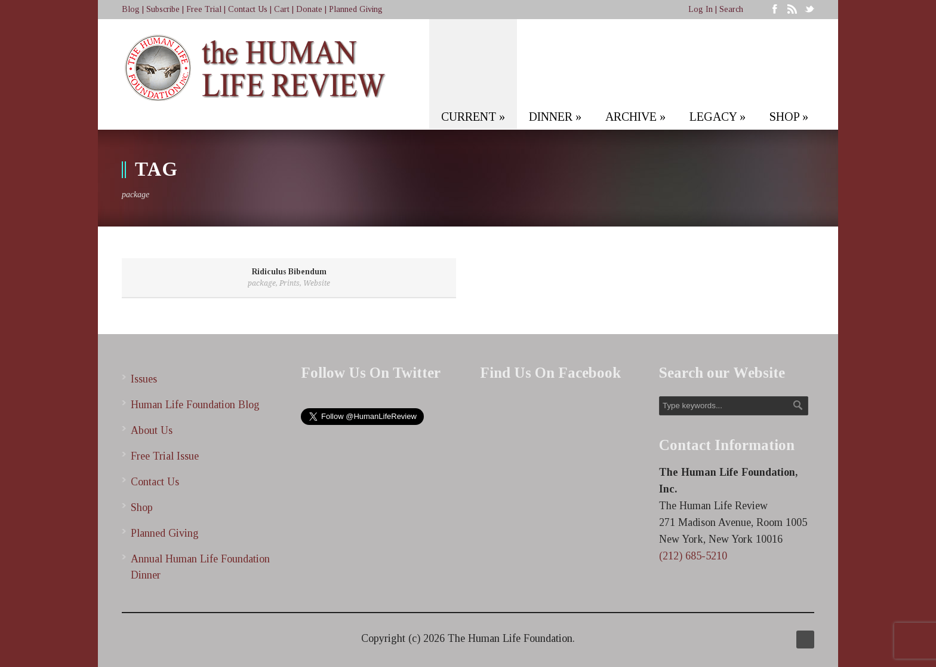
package (262, 283)
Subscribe (163, 9)
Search (731, 9)
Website (316, 283)
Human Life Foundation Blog (195, 405)
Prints (289, 283)
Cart (282, 9)
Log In (700, 9)
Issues (144, 379)
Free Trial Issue (165, 456)
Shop (142, 507)
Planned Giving (356, 9)
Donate (309, 9)
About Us (152, 430)
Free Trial (203, 9)
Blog (131, 9)
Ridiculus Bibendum (289, 271)
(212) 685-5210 (693, 556)
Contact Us (247, 9)
